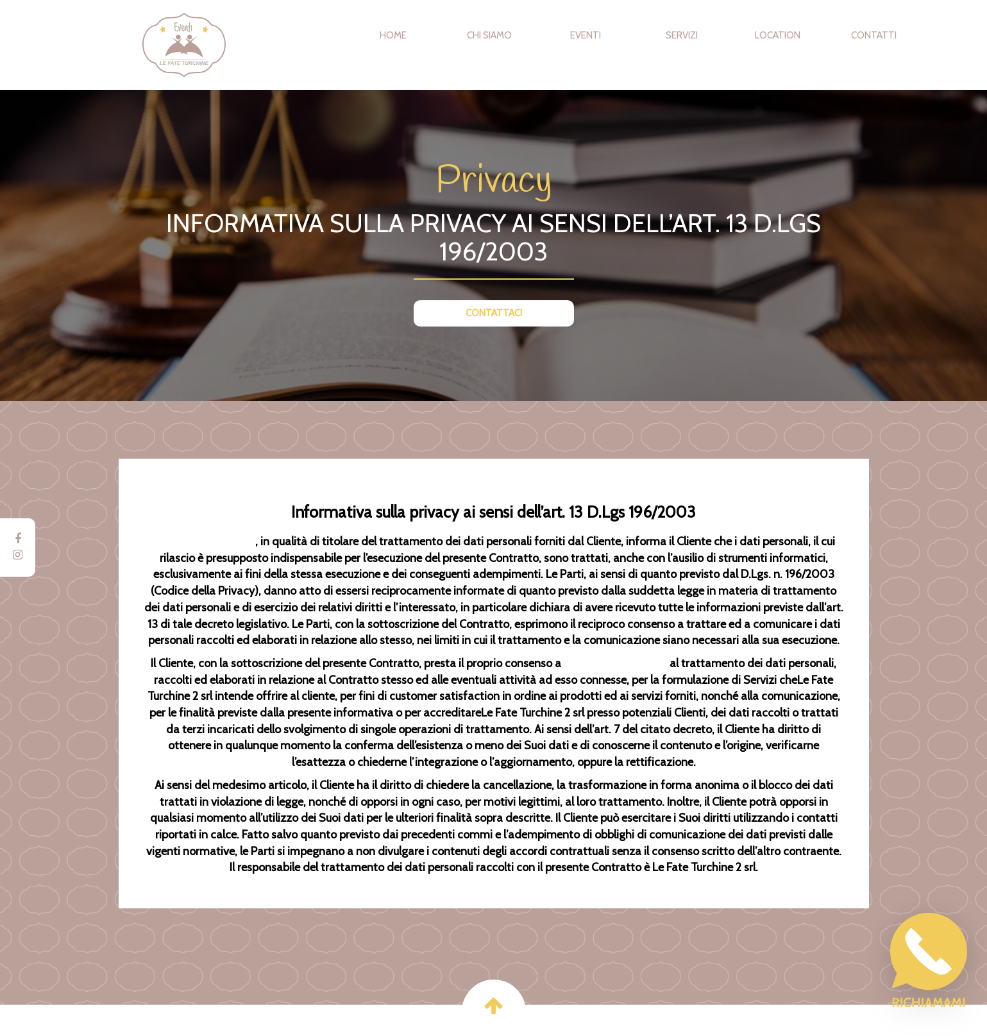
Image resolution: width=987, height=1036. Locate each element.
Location (777, 35)
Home (393, 35)
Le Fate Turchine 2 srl (203, 541)
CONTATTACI (494, 313)
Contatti (874, 35)
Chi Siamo (489, 35)
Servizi (682, 35)
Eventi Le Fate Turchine (236, 45)
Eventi (585, 35)
